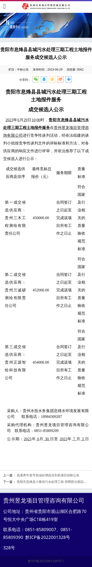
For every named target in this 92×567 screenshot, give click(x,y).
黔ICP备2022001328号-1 (46, 561)
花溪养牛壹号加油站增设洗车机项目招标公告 (48, 475)
